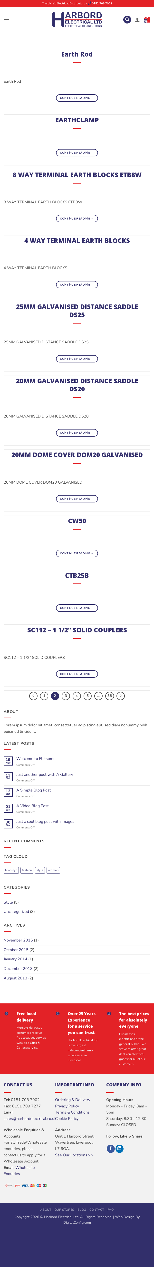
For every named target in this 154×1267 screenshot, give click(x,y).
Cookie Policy (66, 1118)
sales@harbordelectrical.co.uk (30, 1118)
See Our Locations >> (74, 1155)
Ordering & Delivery (72, 1100)
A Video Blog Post (32, 806)
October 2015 (16, 950)
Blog (81, 1210)
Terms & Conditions (72, 1112)
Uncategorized (16, 911)
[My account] (137, 19)
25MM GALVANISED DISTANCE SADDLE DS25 (77, 310)
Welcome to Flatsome (36, 758)
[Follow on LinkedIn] (120, 1149)
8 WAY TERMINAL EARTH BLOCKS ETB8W (77, 175)
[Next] (120, 696)
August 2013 (15, 978)
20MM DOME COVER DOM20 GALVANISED (77, 455)
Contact (96, 1210)
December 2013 (18, 968)
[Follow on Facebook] (111, 1149)
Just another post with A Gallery (44, 774)
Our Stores (64, 1210)
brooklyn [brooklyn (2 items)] (11, 870)
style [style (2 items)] (40, 870)
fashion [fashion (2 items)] (27, 870)
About (45, 1210)
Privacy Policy (67, 1106)
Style (8, 902)
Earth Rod (77, 54)
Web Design (125, 1216)
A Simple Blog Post (33, 790)
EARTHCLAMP (77, 120)
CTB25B (77, 575)
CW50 (77, 521)
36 (109, 695)
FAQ (110, 1210)
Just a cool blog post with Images (45, 821)
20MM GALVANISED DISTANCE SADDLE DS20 (77, 385)
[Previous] (33, 696)
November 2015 (18, 940)
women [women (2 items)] (53, 870)
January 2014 (15, 959)
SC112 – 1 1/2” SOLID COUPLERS (77, 630)
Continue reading (77, 98)
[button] (7, 19)
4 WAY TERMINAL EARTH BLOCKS (77, 240)
